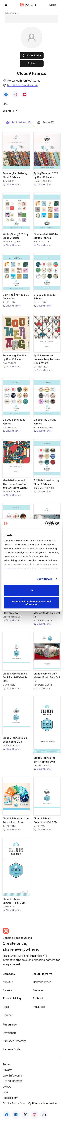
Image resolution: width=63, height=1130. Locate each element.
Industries (39, 1015)
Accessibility (10, 1106)
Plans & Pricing (12, 1007)
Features (38, 998)
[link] (53, 4)
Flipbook (38, 1007)
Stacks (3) (45, 131)
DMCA (7, 1095)
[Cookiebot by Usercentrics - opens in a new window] (45, 523)
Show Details (45, 578)
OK (31, 590)
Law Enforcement (13, 1084)
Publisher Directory (14, 1049)
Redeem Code (11, 1057)
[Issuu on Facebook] (7, 1123)
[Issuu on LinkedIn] (16, 1123)
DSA (5, 1100)
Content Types (42, 990)
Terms (6, 1073)
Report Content (12, 1089)
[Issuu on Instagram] (35, 1123)
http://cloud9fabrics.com (22, 85)
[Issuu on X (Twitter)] (25, 1123)
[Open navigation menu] (6, 4)
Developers (9, 1041)
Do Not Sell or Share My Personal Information (30, 1112)
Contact (8, 1023)
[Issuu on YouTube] (44, 1123)
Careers (7, 998)
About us (8, 990)
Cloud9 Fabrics (13, 193)
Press (6, 1015)
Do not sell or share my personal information (31, 603)
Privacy (7, 1078)
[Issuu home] (28, 4)
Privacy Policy (13, 568)
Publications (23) (18, 131)
